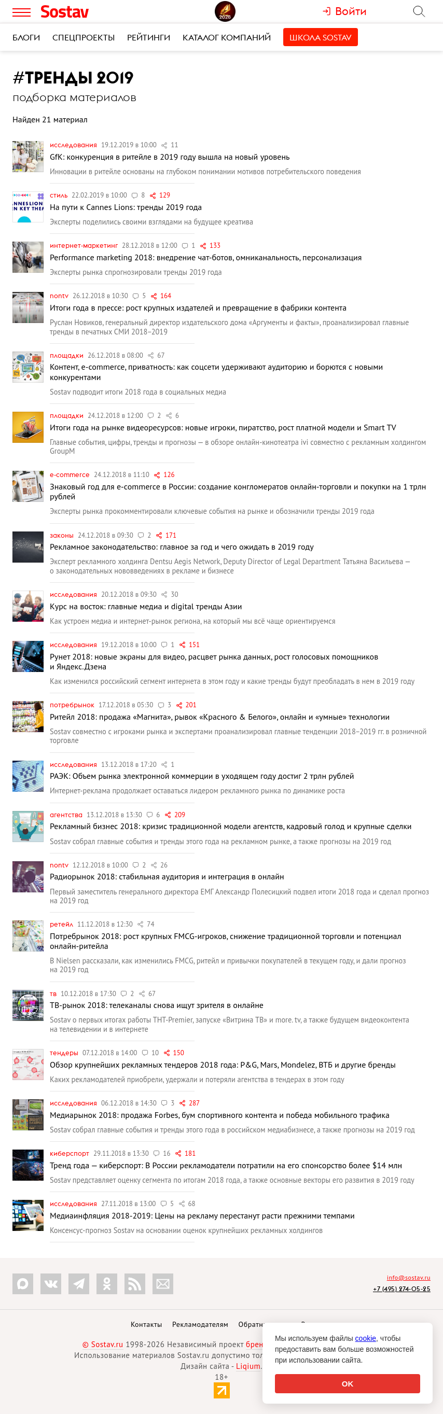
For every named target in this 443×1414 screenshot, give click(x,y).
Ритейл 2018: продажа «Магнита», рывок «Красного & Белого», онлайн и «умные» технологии (220, 716)
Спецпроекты (83, 37)
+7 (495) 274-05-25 (402, 1289)
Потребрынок (73, 705)
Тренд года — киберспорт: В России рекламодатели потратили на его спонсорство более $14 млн (226, 1165)
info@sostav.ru (409, 1277)
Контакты (146, 1324)
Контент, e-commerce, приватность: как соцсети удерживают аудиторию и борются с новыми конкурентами (216, 371)
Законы (62, 535)
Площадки (67, 355)
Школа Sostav (320, 37)
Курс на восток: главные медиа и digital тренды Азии (146, 606)
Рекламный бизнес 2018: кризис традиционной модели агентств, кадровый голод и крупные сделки (231, 826)
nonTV (60, 295)
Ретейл (62, 924)
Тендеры (65, 1052)
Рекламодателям (200, 1324)
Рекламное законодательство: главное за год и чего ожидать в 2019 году (182, 546)
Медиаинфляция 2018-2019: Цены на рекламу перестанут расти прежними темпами (202, 1215)
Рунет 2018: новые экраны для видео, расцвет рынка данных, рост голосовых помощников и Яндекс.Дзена (214, 661)
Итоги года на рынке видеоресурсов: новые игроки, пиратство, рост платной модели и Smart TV (223, 427)
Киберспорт (70, 1153)
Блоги (26, 37)
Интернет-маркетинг (84, 245)
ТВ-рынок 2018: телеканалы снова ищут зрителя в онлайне (157, 1005)
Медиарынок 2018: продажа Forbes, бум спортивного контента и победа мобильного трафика (220, 1115)
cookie (365, 1338)
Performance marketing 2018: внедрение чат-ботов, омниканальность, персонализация (206, 257)
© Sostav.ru (102, 1344)
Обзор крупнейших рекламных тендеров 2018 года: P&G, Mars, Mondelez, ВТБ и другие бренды (223, 1064)
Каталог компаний (227, 37)
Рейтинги (148, 37)
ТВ (54, 993)
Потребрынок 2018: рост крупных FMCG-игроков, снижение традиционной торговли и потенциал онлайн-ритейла (225, 941)
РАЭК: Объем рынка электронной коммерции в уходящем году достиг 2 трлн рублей (202, 776)
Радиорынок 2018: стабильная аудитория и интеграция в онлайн (167, 876)
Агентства (67, 814)
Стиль (59, 195)
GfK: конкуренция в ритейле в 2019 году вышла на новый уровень (170, 156)
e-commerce (70, 474)
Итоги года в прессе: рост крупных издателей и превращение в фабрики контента (198, 307)
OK (348, 1383)
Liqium (248, 1366)
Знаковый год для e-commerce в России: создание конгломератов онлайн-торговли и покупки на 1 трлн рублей (238, 491)
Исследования (74, 145)
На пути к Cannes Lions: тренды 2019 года (126, 207)
